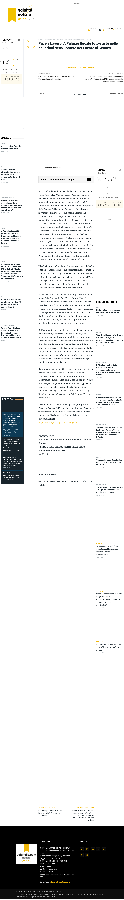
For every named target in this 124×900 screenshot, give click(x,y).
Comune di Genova (7, 197)
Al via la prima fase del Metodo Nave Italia (11, 147)
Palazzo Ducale (101, 362)
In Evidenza (101, 642)
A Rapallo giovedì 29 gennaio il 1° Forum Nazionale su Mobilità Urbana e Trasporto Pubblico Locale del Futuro (11, 237)
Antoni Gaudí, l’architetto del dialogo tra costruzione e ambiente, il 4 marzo (109, 489)
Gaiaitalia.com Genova (53, 167)
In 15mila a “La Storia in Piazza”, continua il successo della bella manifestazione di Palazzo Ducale (108, 370)
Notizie (98, 307)
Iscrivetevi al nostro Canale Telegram (80, 68)
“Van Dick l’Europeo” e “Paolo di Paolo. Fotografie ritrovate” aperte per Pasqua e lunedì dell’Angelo (109, 338)
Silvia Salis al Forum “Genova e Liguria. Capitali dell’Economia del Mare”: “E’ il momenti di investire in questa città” (109, 599)
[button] (100, 30)
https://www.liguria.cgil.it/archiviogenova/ (58, 422)
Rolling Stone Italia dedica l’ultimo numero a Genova (108, 311)
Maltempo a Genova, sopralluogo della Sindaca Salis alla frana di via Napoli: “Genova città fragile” (11, 205)
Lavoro (46, 39)
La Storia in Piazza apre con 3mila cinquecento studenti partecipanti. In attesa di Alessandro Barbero (109, 401)
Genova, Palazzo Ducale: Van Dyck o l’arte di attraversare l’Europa (109, 462)
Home (40, 39)
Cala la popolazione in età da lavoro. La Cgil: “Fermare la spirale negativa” (50, 812)
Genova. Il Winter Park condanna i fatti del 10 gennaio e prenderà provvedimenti (11, 303)
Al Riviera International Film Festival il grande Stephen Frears (108, 647)
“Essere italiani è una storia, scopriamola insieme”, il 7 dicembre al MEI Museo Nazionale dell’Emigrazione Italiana (104, 79)
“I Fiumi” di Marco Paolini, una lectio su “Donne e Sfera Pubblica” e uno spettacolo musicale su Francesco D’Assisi (109, 432)
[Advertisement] (77, 10)
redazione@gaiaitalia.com (59, 882)
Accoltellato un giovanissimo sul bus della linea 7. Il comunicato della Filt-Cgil (11, 174)
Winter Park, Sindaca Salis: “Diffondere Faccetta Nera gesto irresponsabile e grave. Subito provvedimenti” (11, 333)
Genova (3, 143)
